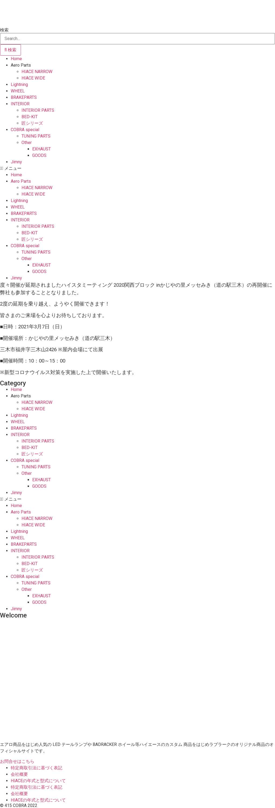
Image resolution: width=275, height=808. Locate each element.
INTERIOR (20, 103)
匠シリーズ (32, 123)
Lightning (19, 84)
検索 (4, 30)
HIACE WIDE (33, 78)
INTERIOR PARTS (37, 110)
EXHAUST (41, 149)
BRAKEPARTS (24, 97)
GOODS (39, 155)
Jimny (16, 161)
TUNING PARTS (35, 136)
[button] (137, 168)
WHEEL (18, 91)
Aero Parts (21, 65)
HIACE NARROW (36, 71)
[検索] (10, 50)
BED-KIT (29, 116)
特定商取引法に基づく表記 (36, 767)
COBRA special (25, 129)
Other (26, 142)
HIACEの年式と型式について (38, 780)
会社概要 (19, 774)
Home (16, 58)
